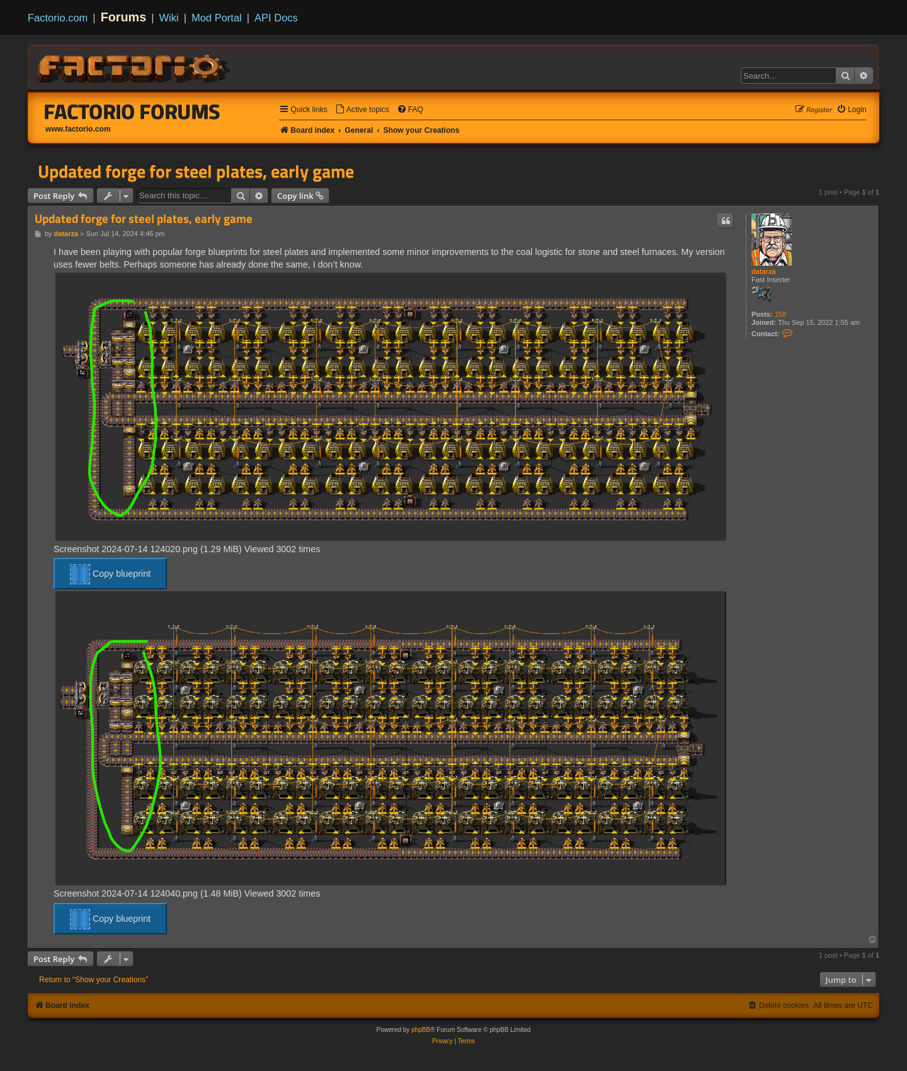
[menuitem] (362, 109)
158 (780, 314)
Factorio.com (58, 17)
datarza (763, 271)
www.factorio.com (78, 129)
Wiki (169, 17)
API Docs (276, 17)
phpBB (420, 1029)
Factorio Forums (132, 111)
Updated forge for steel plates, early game (196, 171)
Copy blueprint (110, 574)
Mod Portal (216, 17)
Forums (124, 17)
